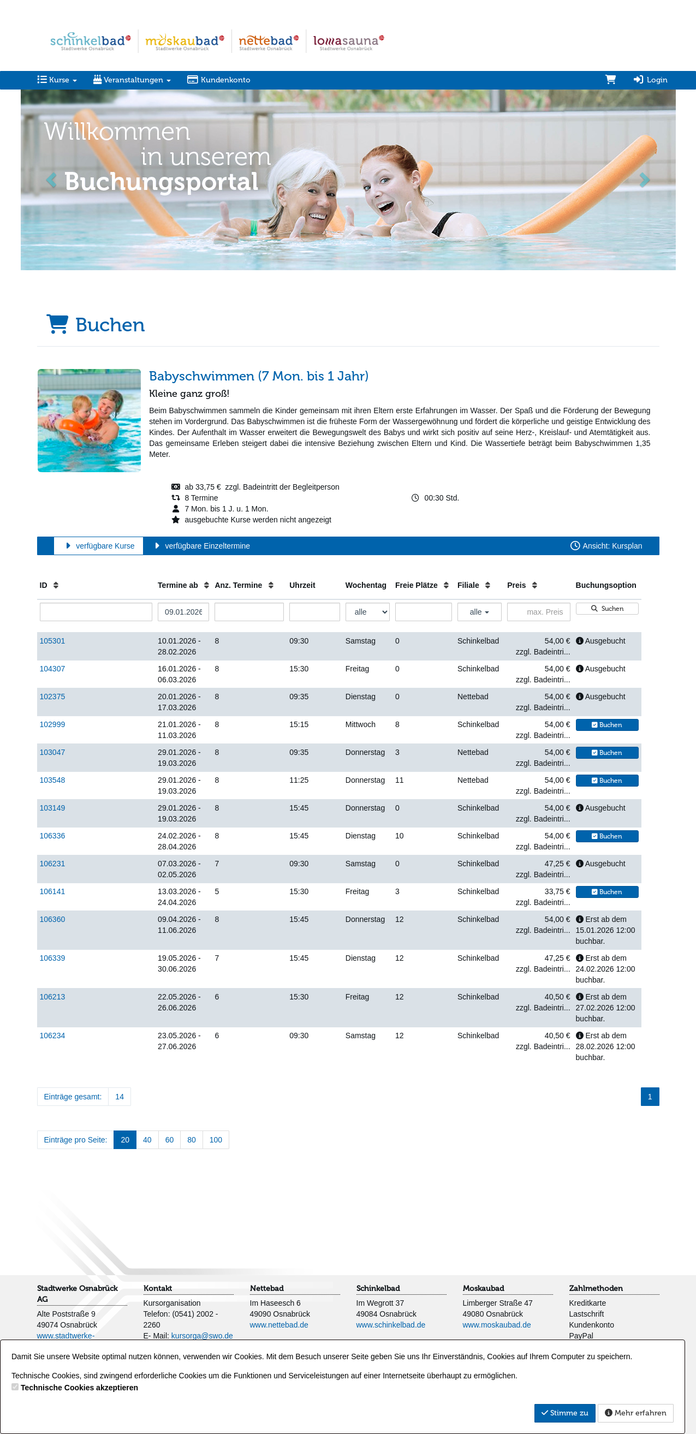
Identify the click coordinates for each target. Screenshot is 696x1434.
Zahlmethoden (596, 1288)
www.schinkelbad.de (391, 1324)
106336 (53, 835)
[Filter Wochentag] (368, 612)
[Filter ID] (96, 612)
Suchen (607, 608)
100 (216, 1139)
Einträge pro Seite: (76, 1139)
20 (125, 1139)
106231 (53, 863)
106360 (53, 919)
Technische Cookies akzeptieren (79, 1387)
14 (119, 1096)
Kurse (57, 80)
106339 (53, 958)
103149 (53, 808)
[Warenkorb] (610, 80)
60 (169, 1139)
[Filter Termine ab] (183, 612)
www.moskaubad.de (497, 1324)
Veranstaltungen (132, 80)
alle (480, 612)
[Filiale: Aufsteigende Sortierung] (487, 585)
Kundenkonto (219, 80)
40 (147, 1139)
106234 (53, 1035)
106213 (53, 996)
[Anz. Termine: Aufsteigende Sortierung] (271, 585)
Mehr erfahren (636, 1413)
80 (191, 1139)
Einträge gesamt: (73, 1096)
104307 (53, 668)
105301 (53, 640)
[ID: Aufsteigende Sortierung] (55, 585)
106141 (53, 891)
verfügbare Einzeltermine (200, 546)
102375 (53, 696)
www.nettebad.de (279, 1324)
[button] (52, 178)
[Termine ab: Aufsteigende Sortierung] (206, 585)
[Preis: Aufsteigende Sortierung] (534, 585)
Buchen (607, 725)
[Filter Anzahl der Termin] (249, 612)
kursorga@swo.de (202, 1335)
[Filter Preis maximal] (538, 612)
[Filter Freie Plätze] (423, 612)
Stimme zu (565, 1413)
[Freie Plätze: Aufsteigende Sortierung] (446, 585)
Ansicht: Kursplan (606, 546)
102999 (53, 724)
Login (650, 80)
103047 (53, 752)
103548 (53, 780)
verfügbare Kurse (98, 546)
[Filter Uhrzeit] (314, 612)
